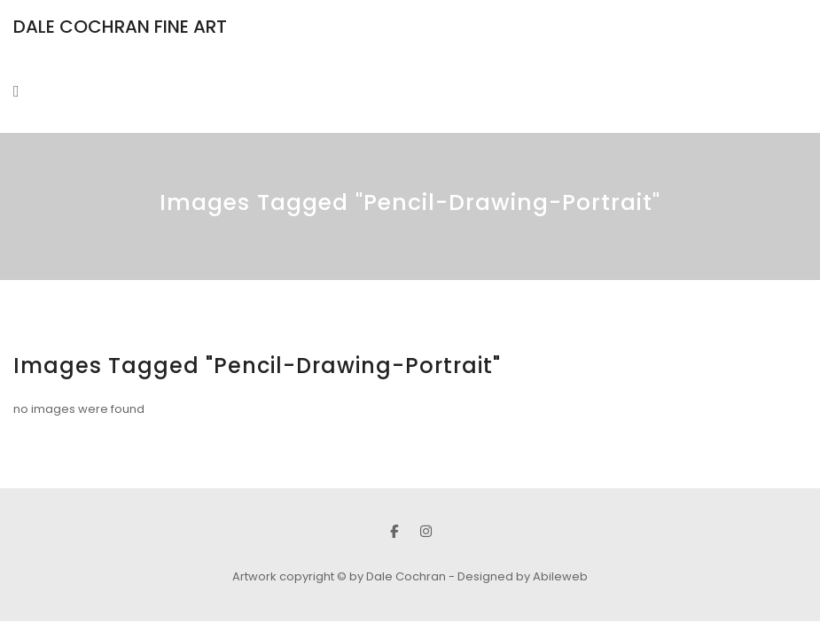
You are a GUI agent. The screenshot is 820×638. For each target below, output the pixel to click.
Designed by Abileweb (522, 576)
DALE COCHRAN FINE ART (120, 26)
